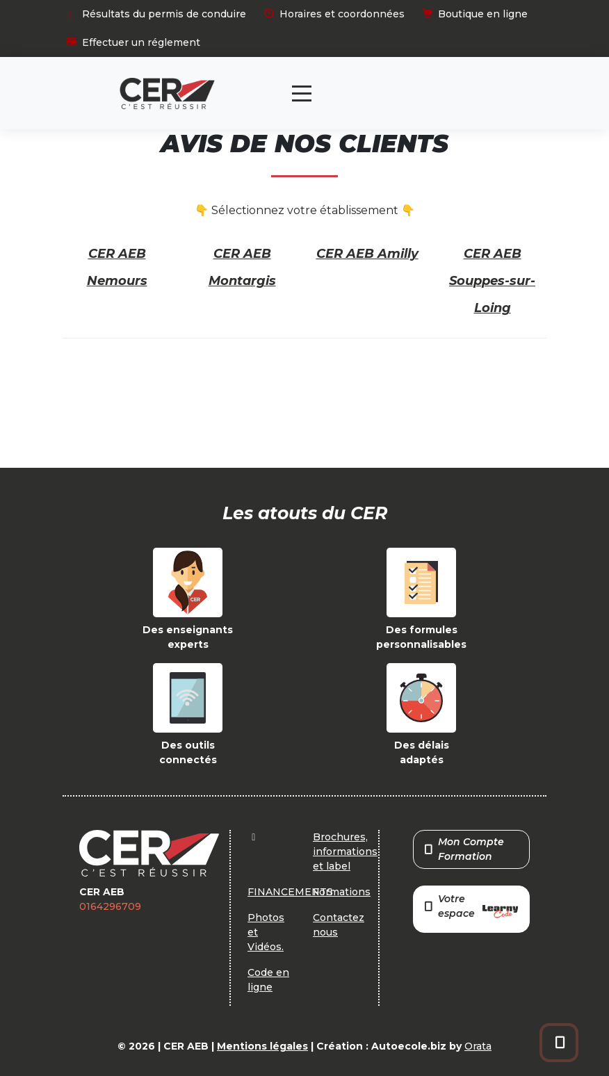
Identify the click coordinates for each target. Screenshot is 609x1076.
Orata (478, 1046)
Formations (342, 892)
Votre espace (471, 907)
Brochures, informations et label (345, 851)
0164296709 (110, 906)
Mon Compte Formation (464, 849)
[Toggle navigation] (301, 93)
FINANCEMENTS (290, 892)
